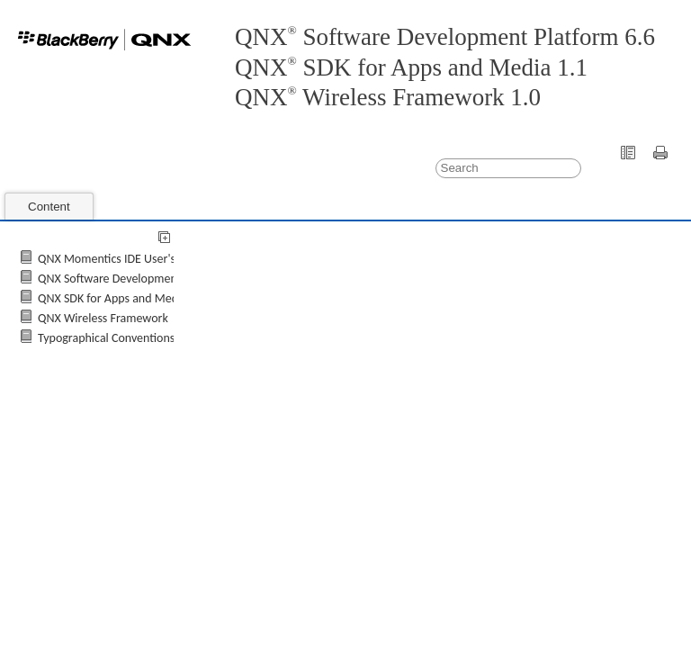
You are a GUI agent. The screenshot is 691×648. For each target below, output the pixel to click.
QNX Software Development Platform (133, 278)
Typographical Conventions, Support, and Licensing (167, 338)
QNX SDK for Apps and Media (112, 298)
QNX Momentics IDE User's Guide (123, 258)
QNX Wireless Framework (103, 318)
